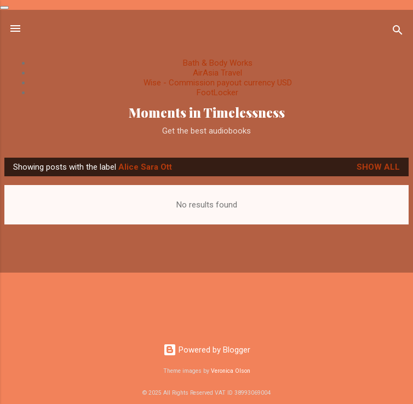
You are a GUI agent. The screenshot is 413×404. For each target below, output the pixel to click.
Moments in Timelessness (207, 112)
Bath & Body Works (218, 63)
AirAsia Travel (217, 73)
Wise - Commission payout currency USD (218, 83)
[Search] (397, 32)
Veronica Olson (230, 370)
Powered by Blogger (206, 350)
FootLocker (217, 92)
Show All (378, 167)
